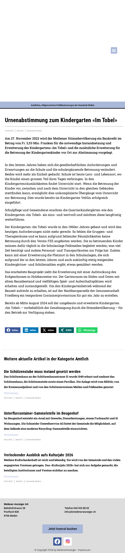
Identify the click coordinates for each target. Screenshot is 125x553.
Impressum (84, 549)
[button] (114, 50)
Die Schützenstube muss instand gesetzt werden (42, 371)
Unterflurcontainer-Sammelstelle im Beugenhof (41, 413)
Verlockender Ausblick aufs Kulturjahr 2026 (38, 455)
